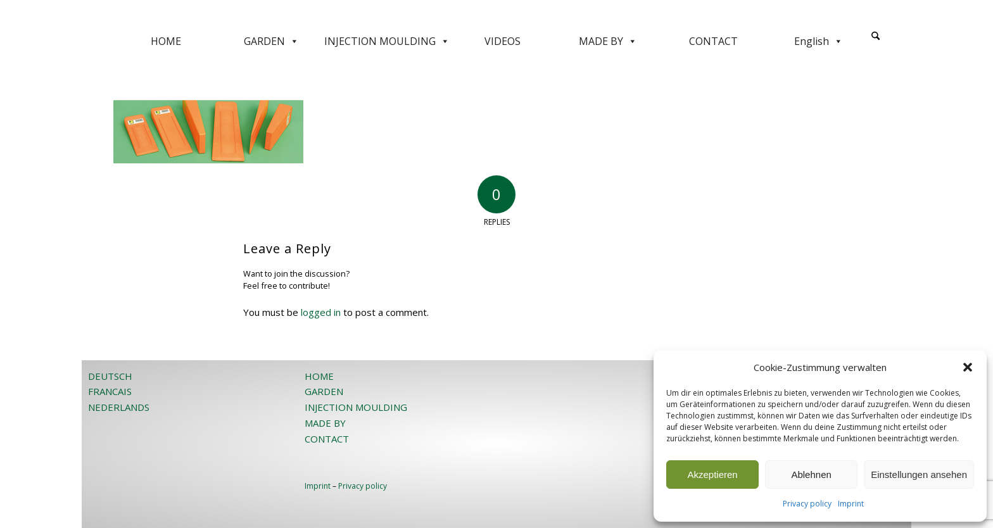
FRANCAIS (110, 391)
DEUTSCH (110, 376)
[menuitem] (875, 41)
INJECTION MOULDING (387, 41)
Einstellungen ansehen (919, 474)
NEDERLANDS (118, 407)
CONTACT (713, 41)
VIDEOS (502, 41)
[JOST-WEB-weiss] (496, 14)
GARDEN (271, 41)
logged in (321, 312)
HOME (166, 41)
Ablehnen (811, 474)
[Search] (875, 36)
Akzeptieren (712, 474)
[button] (967, 367)
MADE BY (608, 41)
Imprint (851, 503)
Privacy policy (807, 503)
